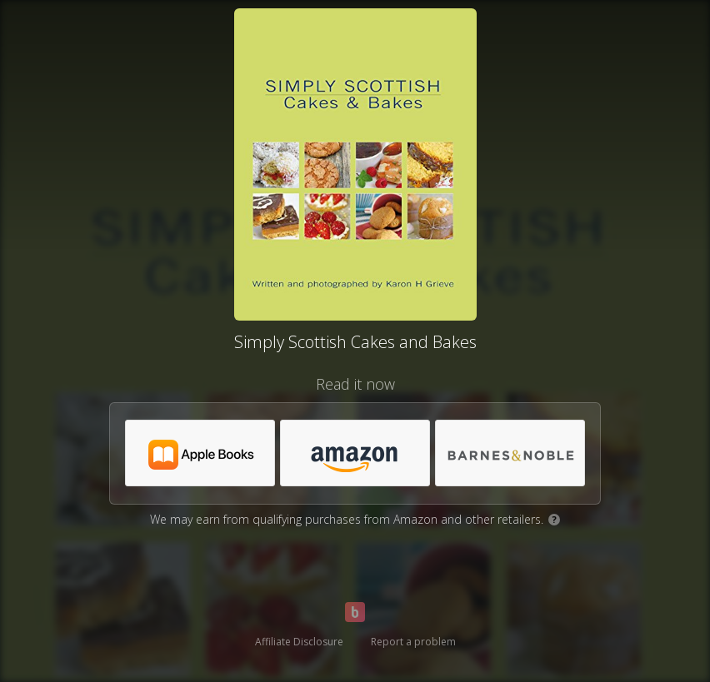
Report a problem (413, 642)
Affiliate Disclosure (299, 642)
